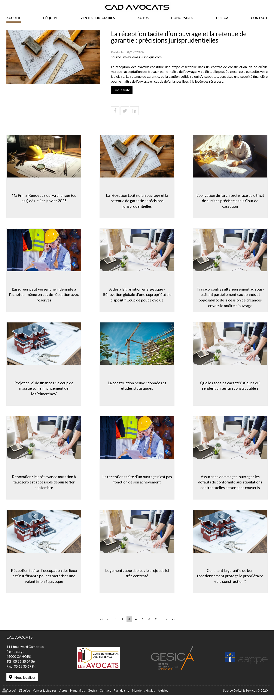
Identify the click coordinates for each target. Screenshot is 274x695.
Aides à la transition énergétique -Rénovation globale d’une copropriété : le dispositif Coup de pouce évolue (137, 294)
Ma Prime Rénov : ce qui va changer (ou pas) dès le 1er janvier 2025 (44, 198)
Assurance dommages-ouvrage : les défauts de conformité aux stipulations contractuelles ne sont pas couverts (230, 482)
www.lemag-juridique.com (142, 57)
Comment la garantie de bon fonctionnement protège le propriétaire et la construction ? (230, 576)
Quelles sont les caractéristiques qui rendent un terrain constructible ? (230, 385)
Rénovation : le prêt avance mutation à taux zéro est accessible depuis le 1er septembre (44, 482)
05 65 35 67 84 (25, 666)
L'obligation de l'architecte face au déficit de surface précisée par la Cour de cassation (230, 201)
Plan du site (121, 690)
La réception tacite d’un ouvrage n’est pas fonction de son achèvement (137, 479)
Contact (259, 18)
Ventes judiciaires (97, 18)
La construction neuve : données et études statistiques (137, 385)
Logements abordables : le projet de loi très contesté (137, 573)
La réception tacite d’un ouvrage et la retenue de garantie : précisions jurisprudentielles (137, 201)
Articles (163, 690)
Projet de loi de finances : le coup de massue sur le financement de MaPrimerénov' (43, 388)
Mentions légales (143, 690)
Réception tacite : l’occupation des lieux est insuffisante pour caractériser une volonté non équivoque (44, 576)
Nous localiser (24, 677)
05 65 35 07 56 (24, 661)
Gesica (222, 18)
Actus (143, 18)
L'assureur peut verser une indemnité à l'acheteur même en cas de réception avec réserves (44, 294)
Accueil (13, 18)
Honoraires (182, 18)
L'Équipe (50, 18)
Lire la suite (121, 90)
